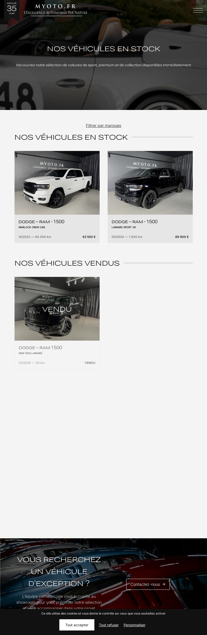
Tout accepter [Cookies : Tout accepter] (76, 625)
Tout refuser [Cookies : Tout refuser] (109, 625)
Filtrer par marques (103, 125)
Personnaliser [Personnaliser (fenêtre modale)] (134, 625)
